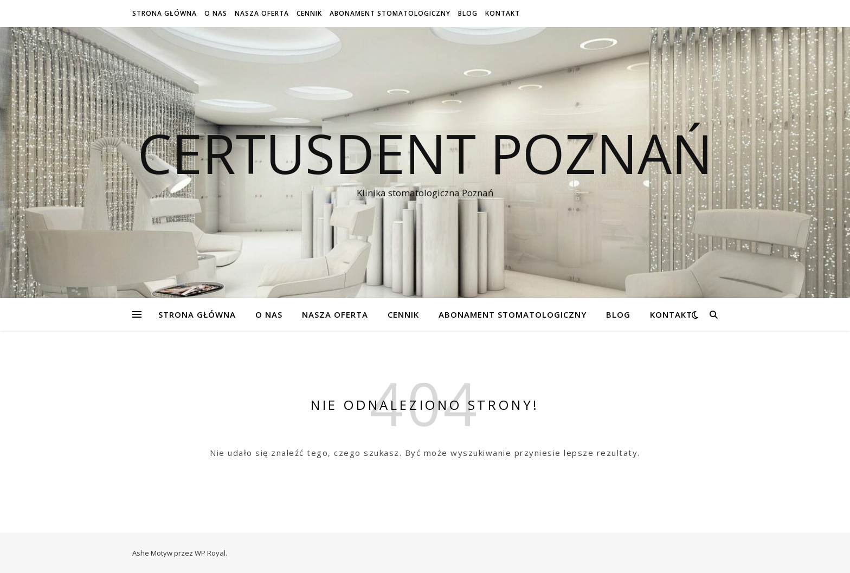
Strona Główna (164, 13)
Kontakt (502, 13)
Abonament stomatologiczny (390, 13)
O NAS (215, 13)
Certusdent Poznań (425, 153)
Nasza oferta (262, 13)
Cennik (309, 13)
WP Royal (210, 553)
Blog (468, 13)
